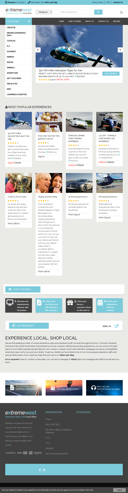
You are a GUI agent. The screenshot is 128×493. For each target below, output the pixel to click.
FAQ (108, 2)
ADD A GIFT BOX (52, 424)
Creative (11, 28)
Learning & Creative (17, 94)
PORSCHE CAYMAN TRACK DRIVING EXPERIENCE (76, 138)
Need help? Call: (42, 2)
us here (8, 445)
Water (10, 62)
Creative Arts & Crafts (17, 197)
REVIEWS (116, 21)
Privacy (48, 419)
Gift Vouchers (14, 78)
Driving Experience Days (16, 34)
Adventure (12, 73)
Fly (8, 46)
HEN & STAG (12, 84)
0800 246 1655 (103, 386)
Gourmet (11, 52)
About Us (89, 21)
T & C (48, 443)
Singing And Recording (47, 197)
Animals (11, 68)
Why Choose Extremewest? (57, 453)
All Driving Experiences (78, 197)
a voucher (15, 2)
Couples (11, 41)
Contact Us (103, 21)
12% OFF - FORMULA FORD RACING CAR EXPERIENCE (107, 138)
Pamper (10, 57)
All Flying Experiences (108, 197)
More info (89, 490)
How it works (74, 21)
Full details (111, 75)
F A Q (48, 438)
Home (61, 21)
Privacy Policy (97, 2)
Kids (9, 89)
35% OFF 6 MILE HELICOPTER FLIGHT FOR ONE (18, 136)
